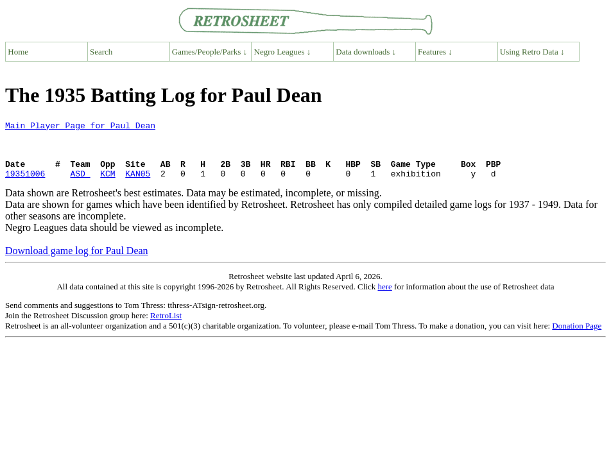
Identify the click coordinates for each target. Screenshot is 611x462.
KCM (107, 185)
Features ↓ (435, 51)
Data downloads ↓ (366, 51)
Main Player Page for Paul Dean (80, 127)
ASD (80, 185)
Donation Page (576, 337)
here (384, 298)
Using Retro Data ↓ (532, 51)
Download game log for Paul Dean (76, 262)
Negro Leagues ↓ (282, 51)
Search (101, 51)
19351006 (25, 185)
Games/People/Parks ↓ (209, 51)
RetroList (166, 327)
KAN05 (137, 185)
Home (18, 51)
